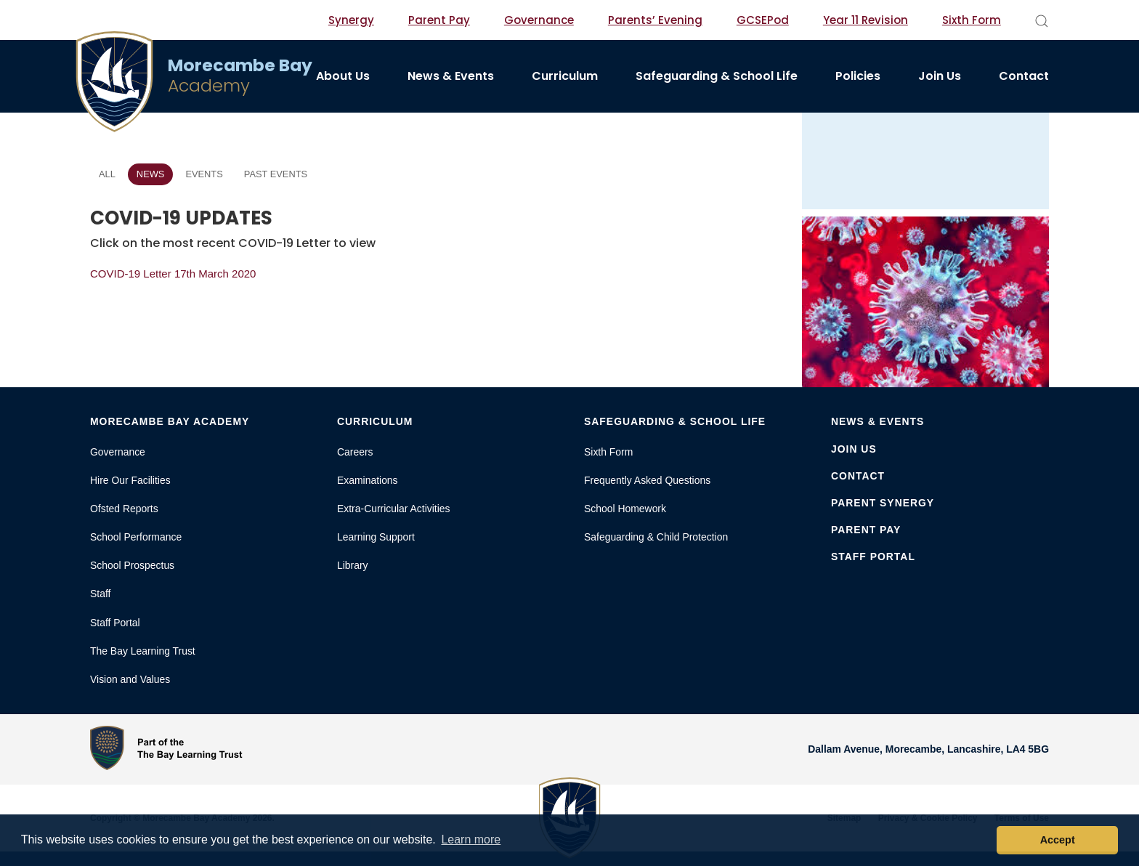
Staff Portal (115, 622)
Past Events (275, 174)
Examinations (367, 480)
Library (352, 565)
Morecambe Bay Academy (169, 421)
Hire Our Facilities (130, 480)
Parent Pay (439, 20)
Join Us (939, 76)
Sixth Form (971, 20)
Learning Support (376, 537)
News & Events (451, 76)
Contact (1024, 76)
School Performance (136, 537)
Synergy (351, 20)
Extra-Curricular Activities (393, 508)
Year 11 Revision (865, 20)
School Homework (625, 508)
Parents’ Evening (655, 20)
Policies (857, 76)
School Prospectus (132, 565)
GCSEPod (763, 20)
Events (203, 174)
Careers (355, 452)
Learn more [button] (470, 839)
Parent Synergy (882, 503)
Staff (100, 593)
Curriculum (565, 76)
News (151, 174)
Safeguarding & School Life (717, 76)
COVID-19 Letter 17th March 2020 (173, 273)
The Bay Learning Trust (142, 651)
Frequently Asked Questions (647, 480)
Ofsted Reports (124, 508)
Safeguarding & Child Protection (656, 537)
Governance (539, 20)
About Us (343, 76)
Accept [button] (1057, 840)
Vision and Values (130, 679)
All (107, 174)
